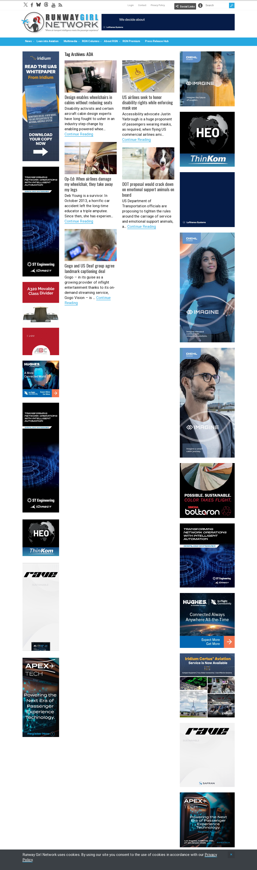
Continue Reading (79, 134)
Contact (142, 5)
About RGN (111, 41)
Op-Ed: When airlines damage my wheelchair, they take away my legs (90, 183)
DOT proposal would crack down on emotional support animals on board (148, 189)
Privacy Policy (158, 5)
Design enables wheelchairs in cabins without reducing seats (88, 100)
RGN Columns (90, 41)
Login (131, 5)
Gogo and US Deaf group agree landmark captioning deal (89, 268)
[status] (231, 854)
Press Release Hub (156, 41)
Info (200, 5)
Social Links (187, 6)
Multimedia (70, 41)
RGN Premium (131, 41)
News (28, 41)
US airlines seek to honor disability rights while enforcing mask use (147, 102)
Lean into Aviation (48, 41)
